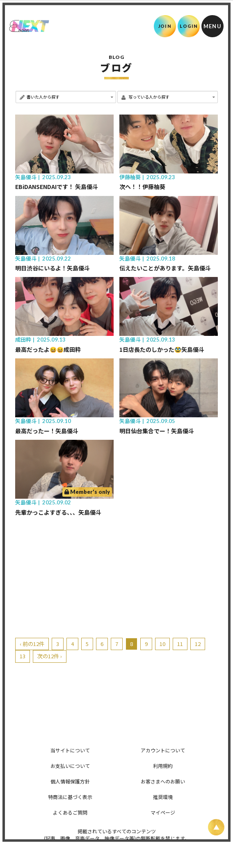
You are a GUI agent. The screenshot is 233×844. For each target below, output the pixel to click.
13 (22, 656)
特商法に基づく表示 (70, 796)
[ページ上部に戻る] (216, 827)
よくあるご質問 (70, 812)
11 (180, 644)
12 (198, 644)
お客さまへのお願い (163, 781)
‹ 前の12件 (32, 644)
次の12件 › (49, 656)
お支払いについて (70, 765)
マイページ (163, 812)
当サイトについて (70, 750)
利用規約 (163, 765)
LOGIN (189, 26)
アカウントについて (163, 750)
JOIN (164, 26)
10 (162, 644)
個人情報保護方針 (70, 781)
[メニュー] (212, 26)
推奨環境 (163, 796)
